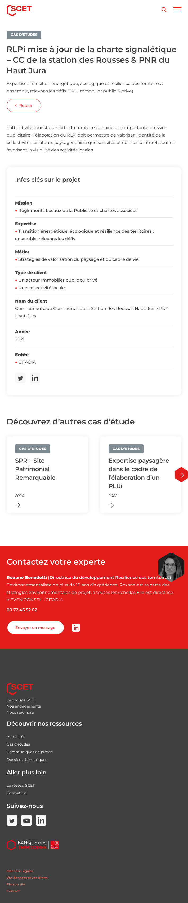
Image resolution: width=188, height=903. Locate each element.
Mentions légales (20, 871)
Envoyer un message (35, 627)
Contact (13, 891)
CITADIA (27, 362)
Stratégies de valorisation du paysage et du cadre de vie (78, 259)
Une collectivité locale (41, 287)
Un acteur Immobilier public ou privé (57, 280)
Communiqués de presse (30, 751)
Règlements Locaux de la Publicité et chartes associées (77, 210)
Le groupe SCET (21, 700)
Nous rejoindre (20, 712)
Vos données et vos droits (27, 878)
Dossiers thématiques (27, 759)
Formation (16, 793)
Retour (23, 105)
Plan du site (16, 884)
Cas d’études (18, 744)
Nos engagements (24, 706)
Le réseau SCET (21, 785)
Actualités (16, 736)
